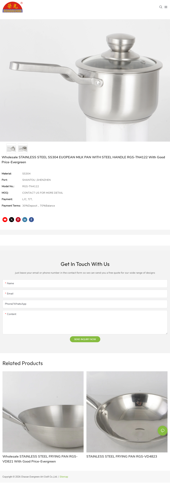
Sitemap (64, 476)
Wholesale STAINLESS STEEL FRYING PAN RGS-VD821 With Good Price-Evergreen (40, 459)
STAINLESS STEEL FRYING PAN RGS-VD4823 (121, 456)
